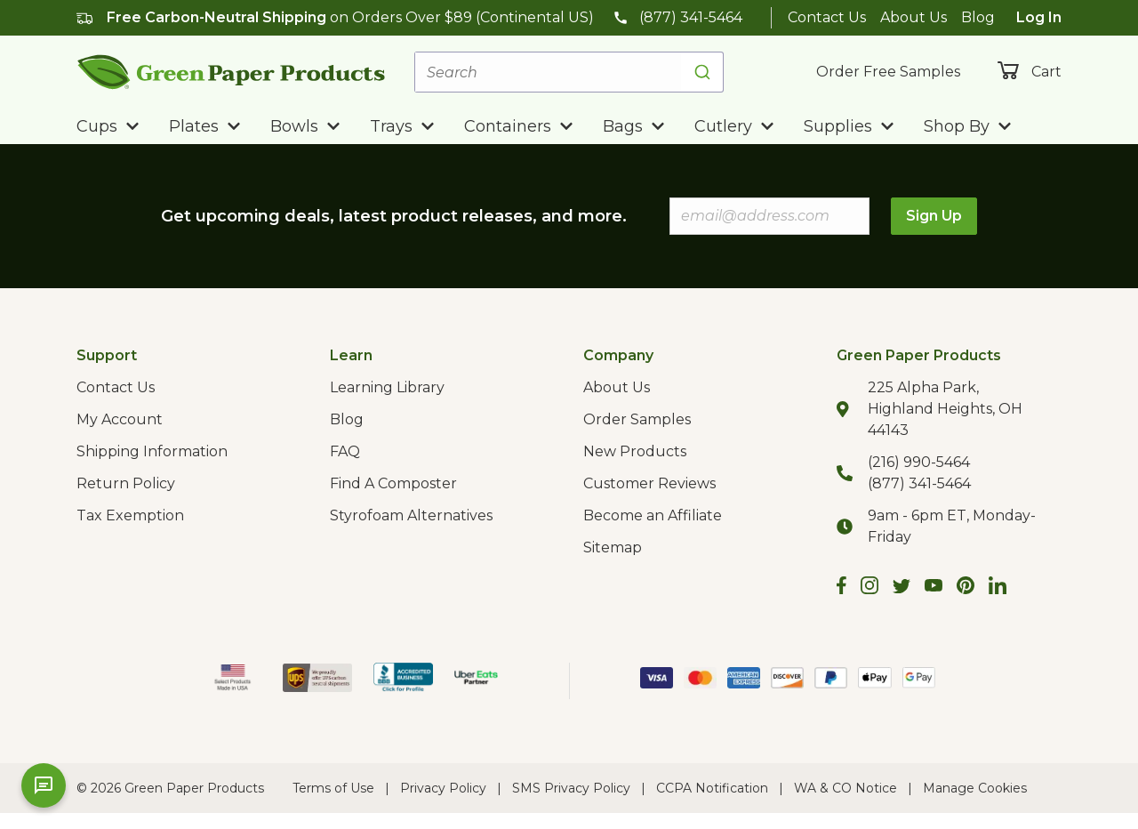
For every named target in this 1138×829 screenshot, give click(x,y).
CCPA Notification (712, 788)
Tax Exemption (130, 515)
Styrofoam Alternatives (411, 515)
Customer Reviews (649, 483)
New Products (634, 451)
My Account (119, 419)
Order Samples (637, 419)
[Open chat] (43, 785)
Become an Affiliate (652, 515)
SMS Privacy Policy (571, 788)
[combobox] (569, 72)
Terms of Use (333, 788)
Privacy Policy (443, 788)
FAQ (345, 451)
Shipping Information (152, 451)
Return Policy (125, 483)
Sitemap (612, 547)
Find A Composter (393, 483)
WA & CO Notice (845, 788)
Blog (978, 17)
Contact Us (827, 17)
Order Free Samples (888, 71)
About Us (913, 17)
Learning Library (387, 387)
